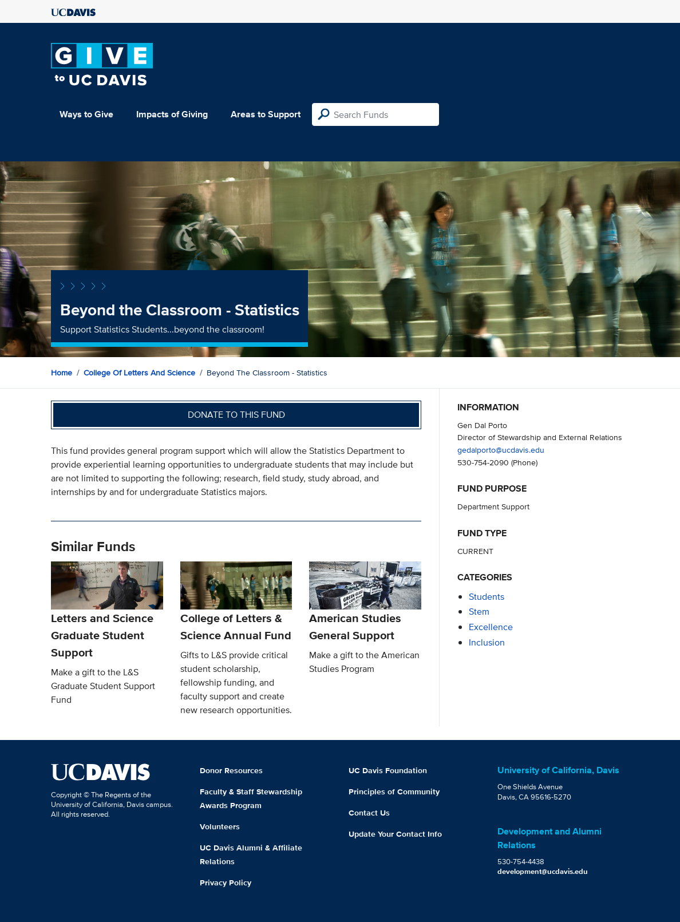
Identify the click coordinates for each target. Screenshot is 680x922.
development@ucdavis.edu (542, 871)
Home (61, 372)
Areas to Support (266, 114)
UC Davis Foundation (388, 770)
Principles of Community (394, 791)
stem (479, 611)
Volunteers (220, 826)
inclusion (487, 642)
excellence (491, 627)
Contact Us (369, 812)
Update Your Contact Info (395, 834)
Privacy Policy (225, 882)
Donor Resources (231, 770)
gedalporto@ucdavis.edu (500, 450)
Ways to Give (86, 114)
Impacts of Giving (172, 114)
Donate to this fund (236, 414)
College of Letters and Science (139, 372)
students (486, 596)
